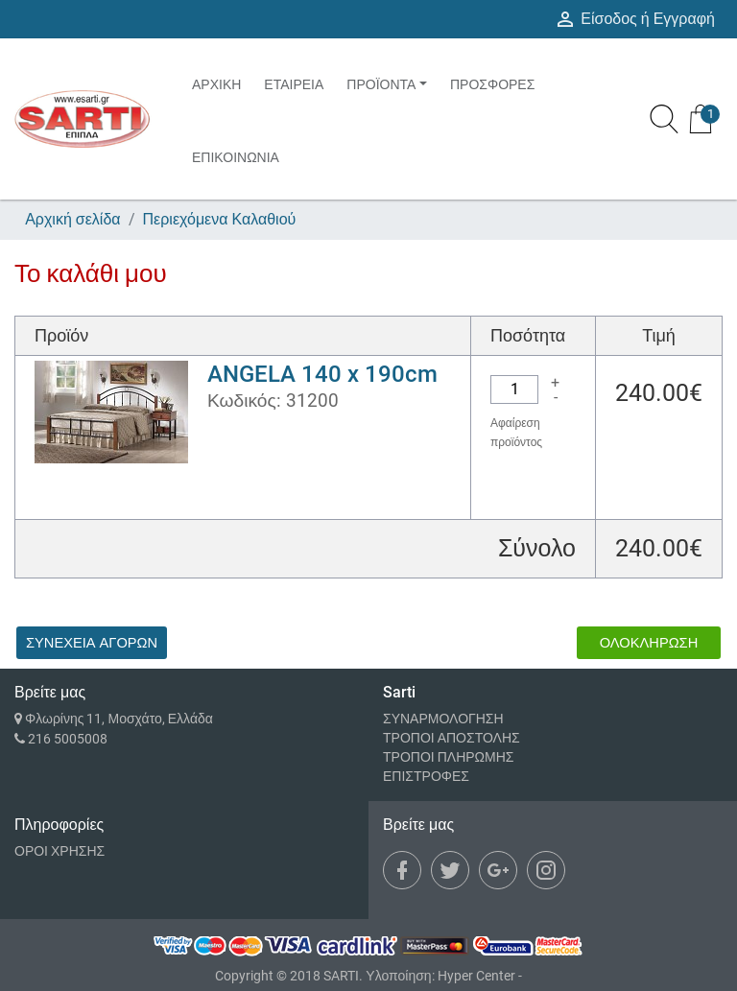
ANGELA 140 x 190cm (322, 374)
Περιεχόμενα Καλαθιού (220, 219)
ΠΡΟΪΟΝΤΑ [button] (381, 84)
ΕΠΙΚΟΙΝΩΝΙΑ (235, 157)
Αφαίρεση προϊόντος (516, 432)
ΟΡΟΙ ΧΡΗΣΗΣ (59, 851)
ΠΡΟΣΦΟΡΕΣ (492, 84)
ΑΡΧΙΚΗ (216, 84)
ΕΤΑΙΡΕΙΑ (293, 84)
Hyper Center (476, 975)
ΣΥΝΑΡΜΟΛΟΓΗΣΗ (443, 718)
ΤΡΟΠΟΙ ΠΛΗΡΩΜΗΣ (448, 757)
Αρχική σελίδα (72, 219)
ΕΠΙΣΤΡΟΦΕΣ (426, 776)
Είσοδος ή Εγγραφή (634, 19)
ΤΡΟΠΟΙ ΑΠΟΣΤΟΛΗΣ (451, 737)
